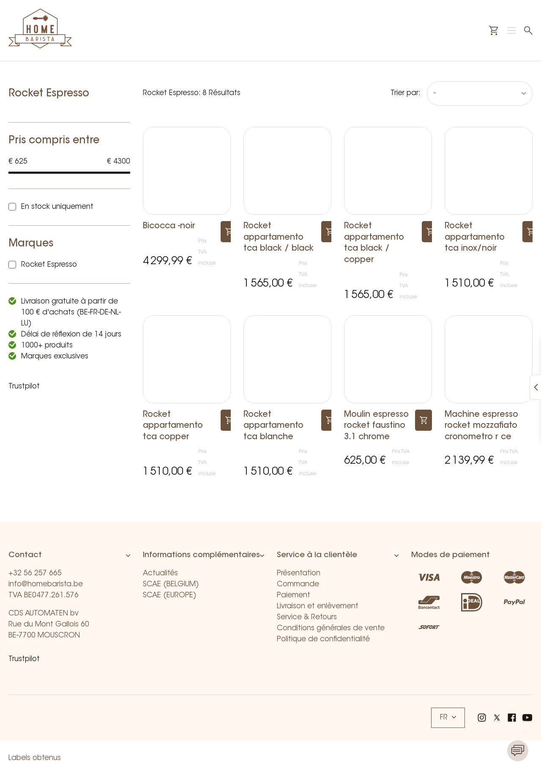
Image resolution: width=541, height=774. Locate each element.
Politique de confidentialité (323, 639)
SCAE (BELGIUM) (171, 584)
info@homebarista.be (45, 584)
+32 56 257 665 (35, 573)
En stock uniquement (57, 207)
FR (448, 718)
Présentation (298, 573)
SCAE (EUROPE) (170, 595)
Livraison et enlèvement (317, 606)
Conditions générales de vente (331, 628)
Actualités (160, 573)
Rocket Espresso (49, 264)
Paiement (293, 595)
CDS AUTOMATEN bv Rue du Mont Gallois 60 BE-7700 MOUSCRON (48, 624)
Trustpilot (24, 386)
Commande (298, 584)
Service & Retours (307, 617)
